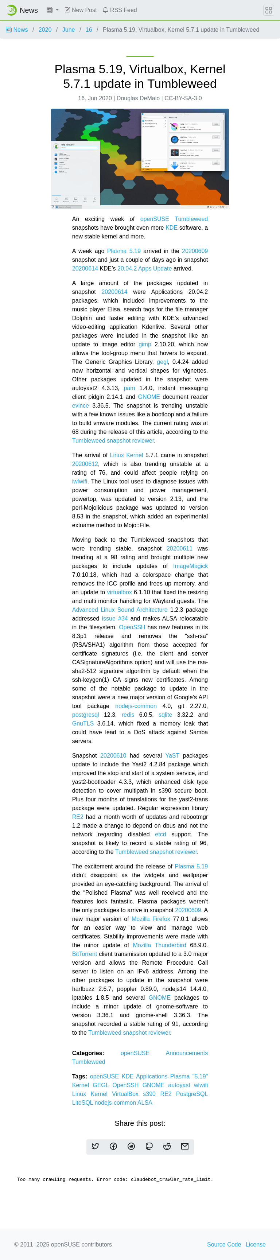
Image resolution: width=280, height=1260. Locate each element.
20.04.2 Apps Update (144, 268)
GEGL (102, 1085)
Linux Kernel (126, 455)
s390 (151, 1094)
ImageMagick (190, 566)
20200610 (113, 755)
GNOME (149, 397)
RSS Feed (119, 10)
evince (80, 405)
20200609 (195, 251)
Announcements (187, 1053)
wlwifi (201, 1085)
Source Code (224, 1244)
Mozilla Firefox (151, 919)
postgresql (85, 715)
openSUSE (143, 1053)
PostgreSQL (192, 1094)
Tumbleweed (88, 1062)
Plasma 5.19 (124, 251)
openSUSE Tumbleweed (174, 219)
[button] (53, 10)
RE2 (77, 817)
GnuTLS (83, 723)
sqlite (165, 715)
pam (129, 388)
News (17, 30)
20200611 (179, 548)
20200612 (85, 464)
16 (89, 30)
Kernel (82, 1085)
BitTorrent (84, 954)
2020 (45, 30)
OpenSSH (132, 627)
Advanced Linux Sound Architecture (120, 610)
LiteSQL (83, 1103)
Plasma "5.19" (189, 1076)
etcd (160, 834)
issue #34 (115, 618)
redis (128, 715)
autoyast (181, 1085)
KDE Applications (145, 1076)
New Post (81, 10)
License (256, 1244)
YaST (172, 755)
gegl (162, 362)
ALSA (144, 1103)
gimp (145, 344)
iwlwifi (80, 481)
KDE (172, 228)
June (68, 30)
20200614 (85, 268)
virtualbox (119, 592)
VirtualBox (127, 1094)
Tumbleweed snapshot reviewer (113, 441)
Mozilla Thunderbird (159, 945)
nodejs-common (136, 706)
